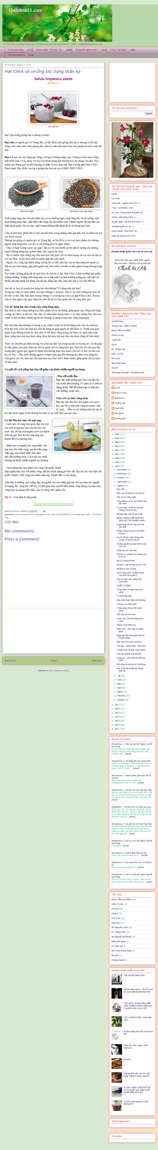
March (120, 692)
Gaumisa (116, 923)
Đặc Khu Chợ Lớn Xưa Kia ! (129, 642)
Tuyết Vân (116, 340)
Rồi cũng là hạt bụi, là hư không (131, 664)
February (121, 696)
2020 (117, 458)
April (119, 688)
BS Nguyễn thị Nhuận (121, 937)
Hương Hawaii (118, 960)
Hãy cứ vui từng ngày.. (127, 497)
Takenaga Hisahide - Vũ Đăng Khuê (128, 372)
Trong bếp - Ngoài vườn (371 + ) (126, 203)
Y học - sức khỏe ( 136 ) (122, 208)
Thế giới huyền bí (16, 55)
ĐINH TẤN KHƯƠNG (121, 330)
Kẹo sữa (120, 489)
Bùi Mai (115, 955)
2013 (117, 721)
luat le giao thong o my (136, 853)
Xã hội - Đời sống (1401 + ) (124, 217)
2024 (117, 442)
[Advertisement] (53, 630)
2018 (117, 466)
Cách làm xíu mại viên (127, 550)
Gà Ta (117, 388)
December (122, 470)
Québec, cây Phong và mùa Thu (131, 565)
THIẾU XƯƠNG (124, 585)
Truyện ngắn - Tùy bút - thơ (49, 49)
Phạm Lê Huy (118, 335)
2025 (117, 438)
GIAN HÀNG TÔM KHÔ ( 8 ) (124, 231)
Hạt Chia (55, 514)
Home (54, 660)
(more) (128, 754)
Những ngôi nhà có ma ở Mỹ (129, 514)
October (121, 477)
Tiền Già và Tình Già (126, 614)
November (122, 473)
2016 (117, 709)
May (119, 684)
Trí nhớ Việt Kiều (124, 596)
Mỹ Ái (114, 344)
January (121, 700)
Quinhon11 (16, 511)
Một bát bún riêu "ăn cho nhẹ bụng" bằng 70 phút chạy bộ (137, 1074)
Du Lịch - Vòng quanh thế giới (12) (127, 212)
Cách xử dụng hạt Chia (24, 514)
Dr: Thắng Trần (118, 349)
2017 (117, 705)
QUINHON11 (65, 514)
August (120, 485)
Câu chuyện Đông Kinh (134, 975)
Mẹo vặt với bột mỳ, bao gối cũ (130, 493)
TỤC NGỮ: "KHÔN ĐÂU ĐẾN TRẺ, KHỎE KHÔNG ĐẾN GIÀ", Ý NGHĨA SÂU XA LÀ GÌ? (138, 1005)
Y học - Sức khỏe (118, 49)
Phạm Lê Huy (120, 393)
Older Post (97, 660)
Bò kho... (128, 1059)
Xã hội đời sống (15, 49)
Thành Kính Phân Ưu (126, 625)
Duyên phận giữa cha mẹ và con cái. (132, 251)
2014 (117, 717)
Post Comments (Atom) (59, 670)
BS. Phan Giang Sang (122, 950)
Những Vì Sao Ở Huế (126, 569)
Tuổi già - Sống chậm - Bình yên (131, 646)
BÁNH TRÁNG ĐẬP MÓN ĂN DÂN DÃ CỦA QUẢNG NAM (131, 519)
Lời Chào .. (116, 198)
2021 (117, 454)
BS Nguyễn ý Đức (120, 927)
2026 (117, 434)
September (122, 482)
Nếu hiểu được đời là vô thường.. (131, 600)
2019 (117, 462)
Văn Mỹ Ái (119, 413)
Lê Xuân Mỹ (117, 946)
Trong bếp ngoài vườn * (86, 49)
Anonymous (117, 744)
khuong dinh (120, 418)
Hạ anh (115, 368)
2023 (117, 446)
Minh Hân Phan (119, 363)
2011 (117, 729)
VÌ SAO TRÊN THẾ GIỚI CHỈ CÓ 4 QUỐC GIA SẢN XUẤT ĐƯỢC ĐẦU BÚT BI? (137, 1090)
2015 (117, 713)
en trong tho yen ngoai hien (138, 761)
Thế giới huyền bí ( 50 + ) (123, 226)
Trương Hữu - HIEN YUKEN (124, 326)
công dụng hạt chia (42, 514)
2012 (117, 725)
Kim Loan (116, 358)
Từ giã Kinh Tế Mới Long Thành (131, 650)
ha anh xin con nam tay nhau (139, 790)
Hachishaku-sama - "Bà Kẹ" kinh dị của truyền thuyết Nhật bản (138, 990)
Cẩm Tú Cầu (117, 354)
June (119, 680)
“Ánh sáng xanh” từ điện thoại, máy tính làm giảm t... (130, 574)
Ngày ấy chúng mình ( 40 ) (124, 236)
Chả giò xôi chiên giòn (127, 604)
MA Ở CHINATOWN (126, 561)
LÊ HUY (115, 909)
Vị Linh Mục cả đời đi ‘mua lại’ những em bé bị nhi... (130, 508)
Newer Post (10, 660)
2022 (117, 450)
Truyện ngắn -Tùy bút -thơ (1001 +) (127, 222)
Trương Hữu (119, 403)
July (119, 676)
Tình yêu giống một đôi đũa (129, 654)
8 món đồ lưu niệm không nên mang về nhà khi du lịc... (130, 538)
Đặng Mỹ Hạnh (118, 941)
